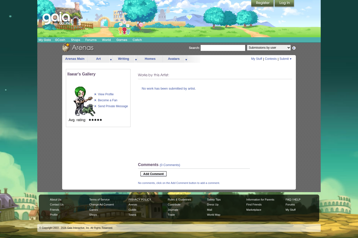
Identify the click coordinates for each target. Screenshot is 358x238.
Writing (123, 59)
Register (262, 3)
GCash (60, 40)
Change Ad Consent (101, 204)
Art (98, 59)
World (106, 40)
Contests (271, 59)
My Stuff (256, 59)
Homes (150, 59)
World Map (213, 214)
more (110, 59)
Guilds (132, 209)
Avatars (173, 59)
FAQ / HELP (293, 199)
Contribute (174, 204)
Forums (90, 40)
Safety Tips (214, 199)
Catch (137, 40)
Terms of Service (99, 199)
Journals (173, 209)
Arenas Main (74, 59)
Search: (194, 48)
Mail (209, 209)
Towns (132, 214)
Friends (54, 209)
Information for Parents (260, 199)
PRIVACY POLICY (140, 199)
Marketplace (253, 209)
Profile (54, 214)
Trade (171, 214)
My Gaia (45, 40)
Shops (75, 40)
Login (284, 3)
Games (121, 40)
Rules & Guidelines (179, 199)
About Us (55, 199)
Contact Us (57, 204)
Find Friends (254, 204)
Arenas (133, 204)
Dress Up (213, 204)
